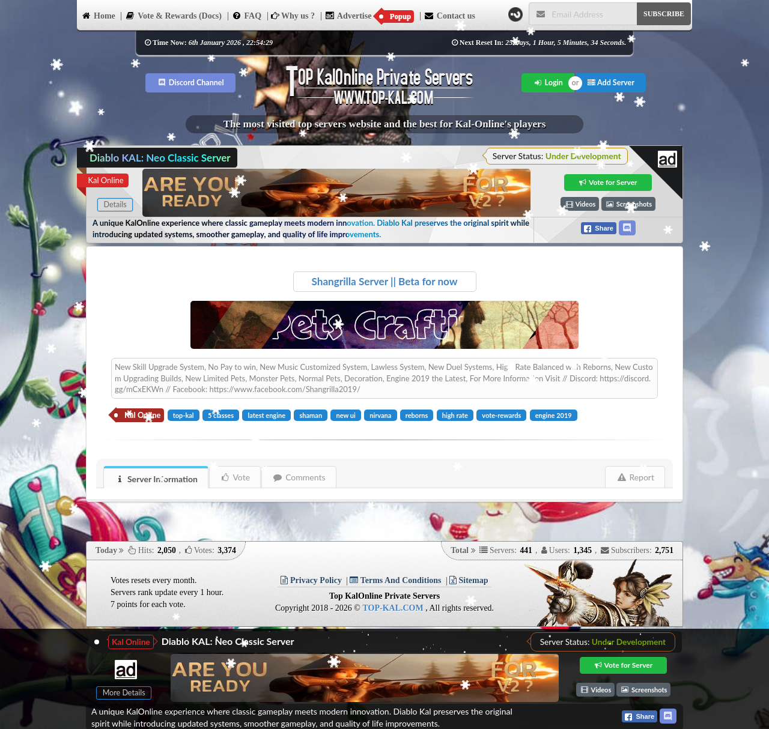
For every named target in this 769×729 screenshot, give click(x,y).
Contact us (449, 15)
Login (548, 82)
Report (635, 477)
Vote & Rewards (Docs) (173, 15)
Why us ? (293, 15)
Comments (299, 477)
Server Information (156, 479)
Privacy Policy (311, 580)
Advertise (370, 16)
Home (98, 15)
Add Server (611, 82)
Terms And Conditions (395, 580)
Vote (235, 477)
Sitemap (468, 580)
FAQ (247, 15)
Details (114, 204)
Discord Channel (190, 82)
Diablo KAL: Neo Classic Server (228, 641)
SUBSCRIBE (663, 14)
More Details (124, 692)
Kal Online (105, 180)
